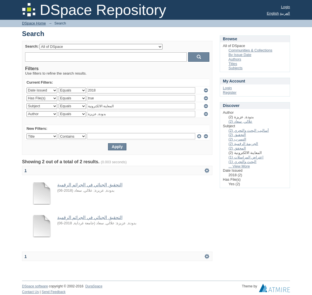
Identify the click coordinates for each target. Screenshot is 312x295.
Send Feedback (54, 292)
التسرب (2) (237, 139)
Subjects (235, 68)
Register (229, 92)
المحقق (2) (237, 148)
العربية (285, 13)
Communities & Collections (250, 50)
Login (285, 7)
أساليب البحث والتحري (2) (248, 130)
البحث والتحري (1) (242, 162)
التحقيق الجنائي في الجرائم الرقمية (89, 184)
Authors (234, 59)
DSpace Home (34, 23)
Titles (232, 64)
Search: (32, 46)
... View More (239, 166)
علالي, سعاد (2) (240, 121)
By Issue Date (239, 55)
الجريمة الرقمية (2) (243, 144)
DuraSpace (93, 286)
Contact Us (30, 292)
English (273, 13)
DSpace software (35, 286)
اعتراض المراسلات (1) (245, 157)
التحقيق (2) (237, 135)
